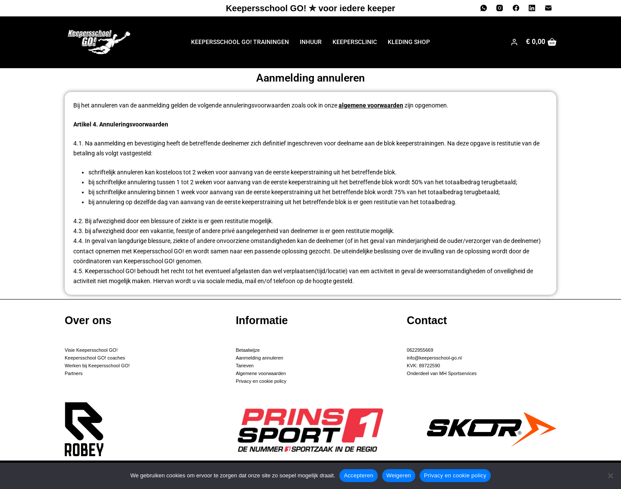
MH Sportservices (457, 373)
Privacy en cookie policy (261, 381)
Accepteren (358, 475)
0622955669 (420, 350)
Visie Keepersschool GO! (91, 350)
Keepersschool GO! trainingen (240, 41)
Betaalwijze (248, 350)
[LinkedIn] (532, 8)
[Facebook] (516, 8)
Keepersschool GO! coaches (95, 357)
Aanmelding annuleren (259, 357)
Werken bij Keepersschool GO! (97, 365)
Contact (427, 320)
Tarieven (245, 365)
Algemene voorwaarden (261, 373)
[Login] (514, 42)
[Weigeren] (610, 475)
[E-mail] (548, 8)
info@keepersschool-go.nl (434, 357)
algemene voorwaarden (371, 105)
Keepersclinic (354, 41)
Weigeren (398, 475)
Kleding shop (409, 41)
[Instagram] (500, 8)
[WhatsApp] (484, 8)
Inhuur (311, 41)
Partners (74, 373)
